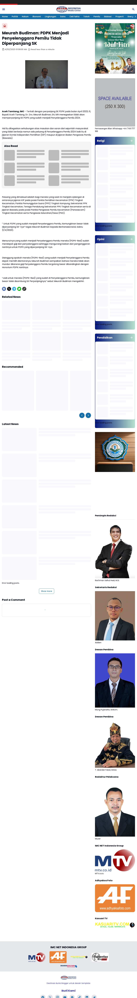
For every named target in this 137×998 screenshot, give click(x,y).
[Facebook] (4, 289)
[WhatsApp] (19, 289)
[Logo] (68, 977)
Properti (120, 16)
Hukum (25, 16)
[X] (9, 289)
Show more (46, 591)
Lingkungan (50, 16)
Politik (15, 16)
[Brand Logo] (36, 957)
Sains (62, 16)
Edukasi (108, 16)
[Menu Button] (3, 9)
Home (5, 16)
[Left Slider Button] (82, 415)
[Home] (4, 25)
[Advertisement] (115, 493)
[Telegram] (14, 289)
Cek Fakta (74, 16)
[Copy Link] (24, 289)
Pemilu (97, 16)
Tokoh (86, 16)
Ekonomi (37, 16)
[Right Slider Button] (134, 16)
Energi (131, 16)
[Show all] (131, 140)
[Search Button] (133, 9)
